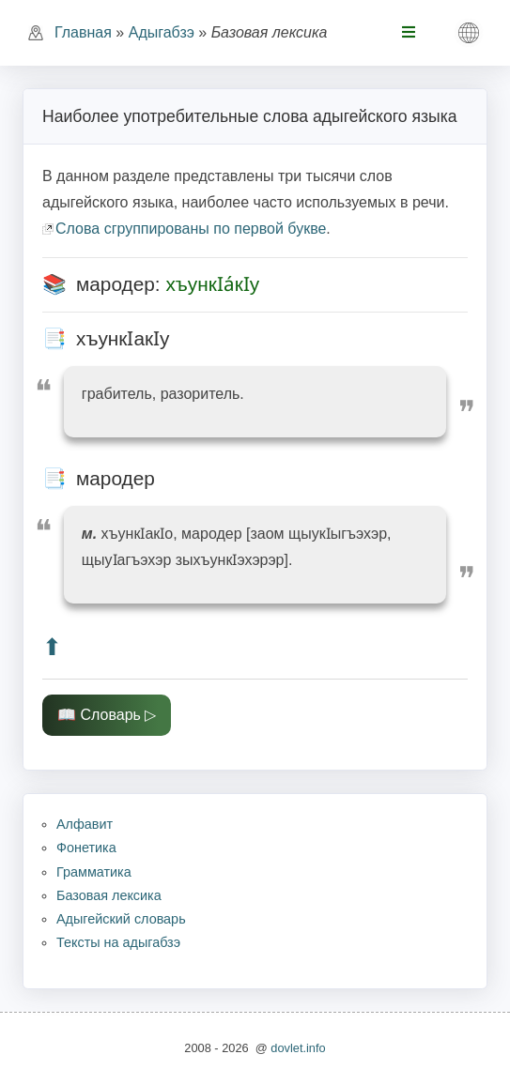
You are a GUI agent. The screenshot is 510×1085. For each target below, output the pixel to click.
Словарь (110, 715)
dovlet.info (297, 1048)
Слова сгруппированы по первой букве (190, 229)
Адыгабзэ (161, 32)
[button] (468, 33)
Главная (83, 32)
